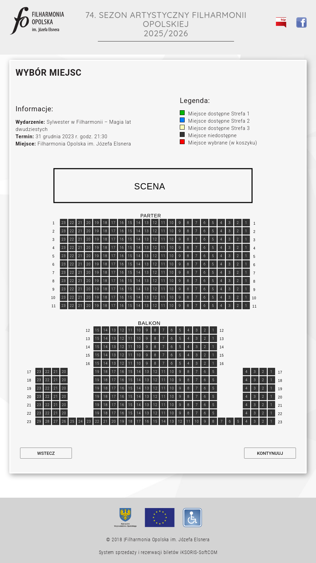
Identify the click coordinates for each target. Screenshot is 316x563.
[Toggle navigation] (298, 38)
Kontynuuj (270, 453)
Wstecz (46, 453)
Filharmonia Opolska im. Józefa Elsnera (167, 539)
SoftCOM (208, 552)
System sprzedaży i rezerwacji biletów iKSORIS (148, 552)
